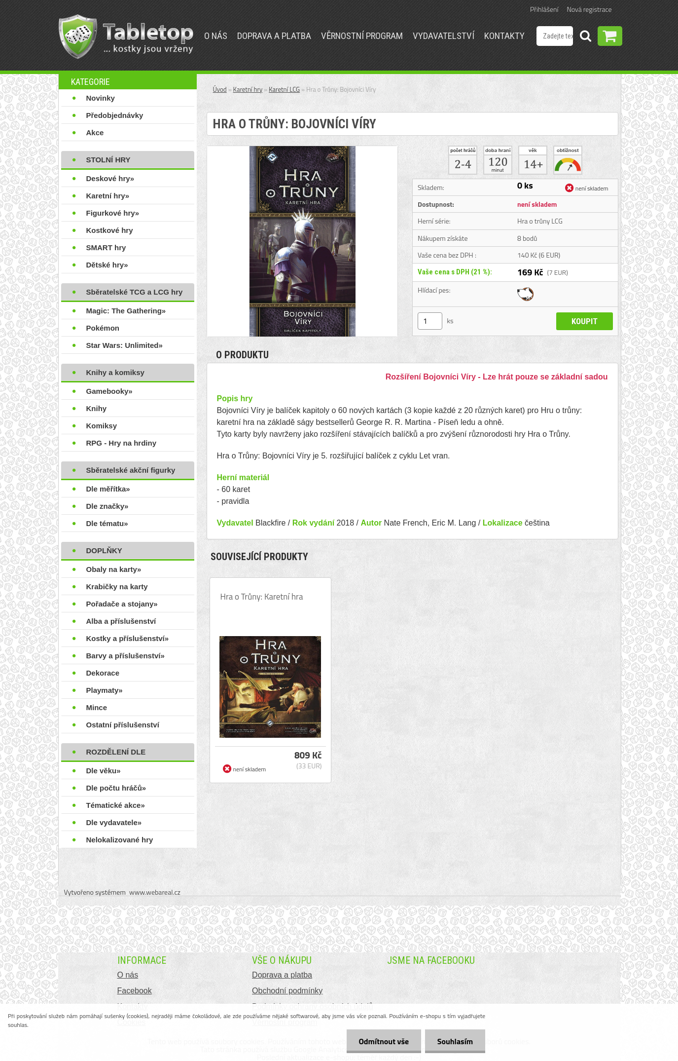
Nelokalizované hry (119, 839)
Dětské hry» (107, 265)
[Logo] (126, 36)
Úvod (220, 89)
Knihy (96, 408)
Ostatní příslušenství (122, 724)
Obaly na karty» (114, 569)
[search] (585, 37)
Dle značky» (107, 506)
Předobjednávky (114, 115)
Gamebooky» (109, 391)
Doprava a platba (274, 35)
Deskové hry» (110, 178)
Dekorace (103, 673)
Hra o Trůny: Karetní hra (261, 597)
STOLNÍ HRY (108, 159)
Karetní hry (248, 89)
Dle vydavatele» (114, 822)
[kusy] (430, 321)
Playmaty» (104, 690)
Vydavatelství (443, 35)
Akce (95, 132)
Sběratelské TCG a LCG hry (134, 292)
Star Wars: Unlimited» (124, 345)
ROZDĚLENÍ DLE (116, 752)
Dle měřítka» (108, 489)
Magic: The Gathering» (126, 310)
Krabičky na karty (117, 586)
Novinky (100, 98)
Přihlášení (544, 9)
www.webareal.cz (154, 892)
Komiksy (101, 425)
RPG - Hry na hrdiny (121, 443)
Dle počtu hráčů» (116, 788)
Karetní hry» (108, 195)
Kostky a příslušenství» (127, 638)
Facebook (134, 990)
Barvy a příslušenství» (125, 655)
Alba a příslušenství (121, 621)
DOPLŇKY (104, 550)
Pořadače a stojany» (122, 604)
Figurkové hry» (113, 213)
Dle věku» (103, 770)
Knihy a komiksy (115, 372)
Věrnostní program (362, 35)
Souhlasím (455, 1041)
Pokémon (103, 328)
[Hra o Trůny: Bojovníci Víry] (302, 150)
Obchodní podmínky (287, 990)
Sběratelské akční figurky (131, 470)
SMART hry (106, 247)
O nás (215, 35)
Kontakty (504, 35)
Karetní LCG (284, 89)
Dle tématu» (107, 523)
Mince (96, 707)
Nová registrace (589, 9)
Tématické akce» (115, 805)
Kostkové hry (109, 230)
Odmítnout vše (383, 1041)
